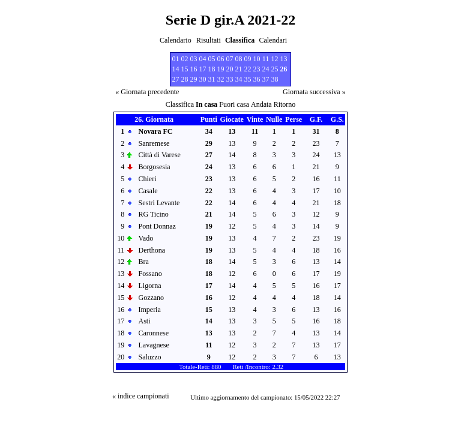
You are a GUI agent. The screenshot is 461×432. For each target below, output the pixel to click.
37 (266, 79)
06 (220, 59)
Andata (261, 104)
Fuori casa (234, 104)
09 (248, 59)
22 (248, 69)
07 (230, 59)
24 (266, 69)
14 (175, 69)
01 (175, 59)
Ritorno (285, 104)
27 (175, 79)
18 (211, 69)
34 (239, 79)
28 (184, 79)
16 (193, 69)
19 (220, 69)
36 (257, 79)
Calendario (175, 40)
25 (275, 69)
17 (202, 69)
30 (202, 79)
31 (211, 79)
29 (193, 79)
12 (275, 59)
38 (275, 79)
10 (257, 59)
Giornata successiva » (314, 92)
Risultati (208, 40)
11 (266, 59)
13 (284, 59)
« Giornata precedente (147, 92)
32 (220, 79)
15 (184, 69)
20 (230, 69)
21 (239, 69)
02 (184, 59)
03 (193, 59)
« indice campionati (140, 396)
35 (248, 79)
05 (211, 59)
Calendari (273, 40)
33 (230, 79)
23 (257, 69)
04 (202, 59)
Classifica (180, 104)
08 (239, 59)
